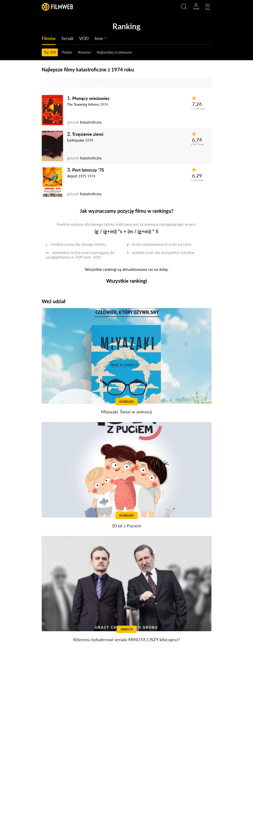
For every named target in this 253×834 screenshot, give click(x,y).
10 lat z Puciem (126, 525)
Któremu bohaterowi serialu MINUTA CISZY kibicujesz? (126, 639)
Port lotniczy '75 (88, 170)
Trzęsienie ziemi (87, 134)
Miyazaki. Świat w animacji (126, 411)
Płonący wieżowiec (91, 98)
